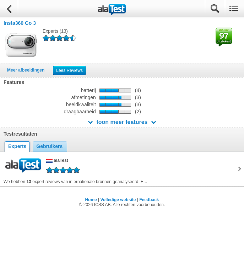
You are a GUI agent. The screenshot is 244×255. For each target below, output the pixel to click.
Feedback (149, 199)
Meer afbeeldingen (25, 70)
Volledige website (118, 199)
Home (91, 199)
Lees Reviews (69, 70)
